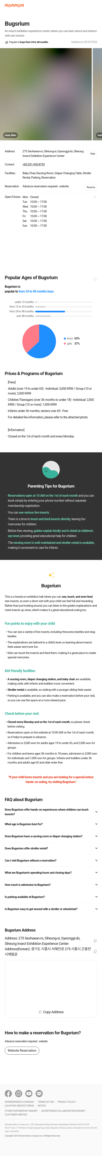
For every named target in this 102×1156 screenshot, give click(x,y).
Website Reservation (22, 1050)
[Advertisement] (51, 252)
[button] (14, 5)
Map (92, 153)
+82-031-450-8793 (34, 164)
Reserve (91, 187)
